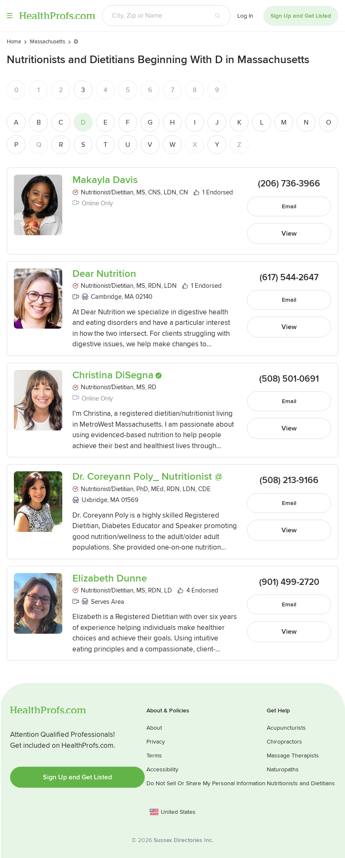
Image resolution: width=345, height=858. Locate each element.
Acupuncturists (286, 727)
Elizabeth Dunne (109, 579)
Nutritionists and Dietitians (301, 783)
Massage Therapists (293, 755)
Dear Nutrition (104, 275)
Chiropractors (284, 741)
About (154, 727)
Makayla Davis (105, 180)
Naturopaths (283, 769)
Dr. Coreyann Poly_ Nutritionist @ (147, 478)
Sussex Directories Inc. (183, 840)
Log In (245, 15)
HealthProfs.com (57, 15)
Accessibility (162, 769)
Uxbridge (94, 501)
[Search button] (217, 15)
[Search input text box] (153, 15)
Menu (10, 15)
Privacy (155, 741)
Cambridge (106, 298)
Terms (154, 755)
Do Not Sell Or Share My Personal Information (205, 783)
